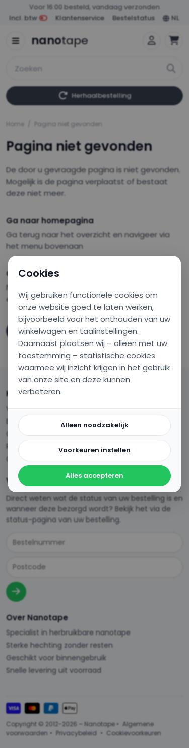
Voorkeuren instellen (94, 450)
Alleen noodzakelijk (94, 425)
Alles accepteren (94, 475)
